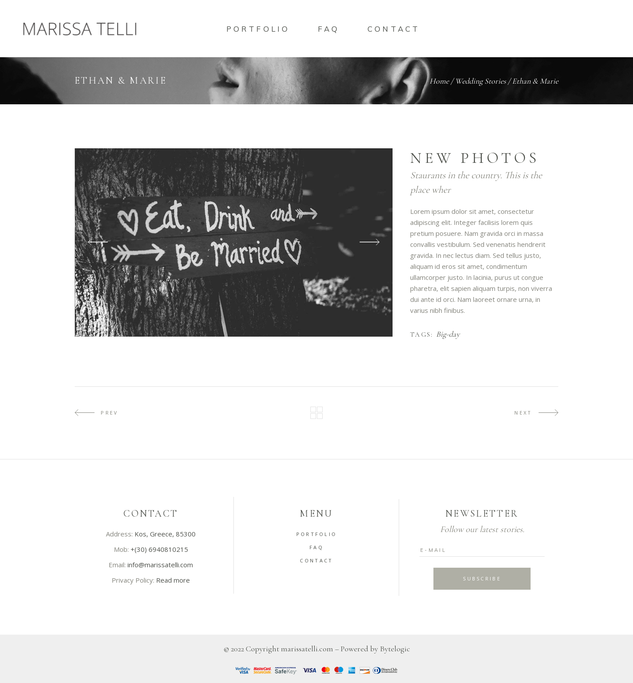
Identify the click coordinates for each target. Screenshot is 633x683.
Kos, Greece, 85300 (165, 533)
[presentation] (98, 242)
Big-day (448, 334)
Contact (316, 560)
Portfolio (316, 534)
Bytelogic (395, 649)
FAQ (316, 547)
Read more (173, 580)
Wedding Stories (480, 81)
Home (439, 81)
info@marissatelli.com (160, 564)
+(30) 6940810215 (159, 549)
